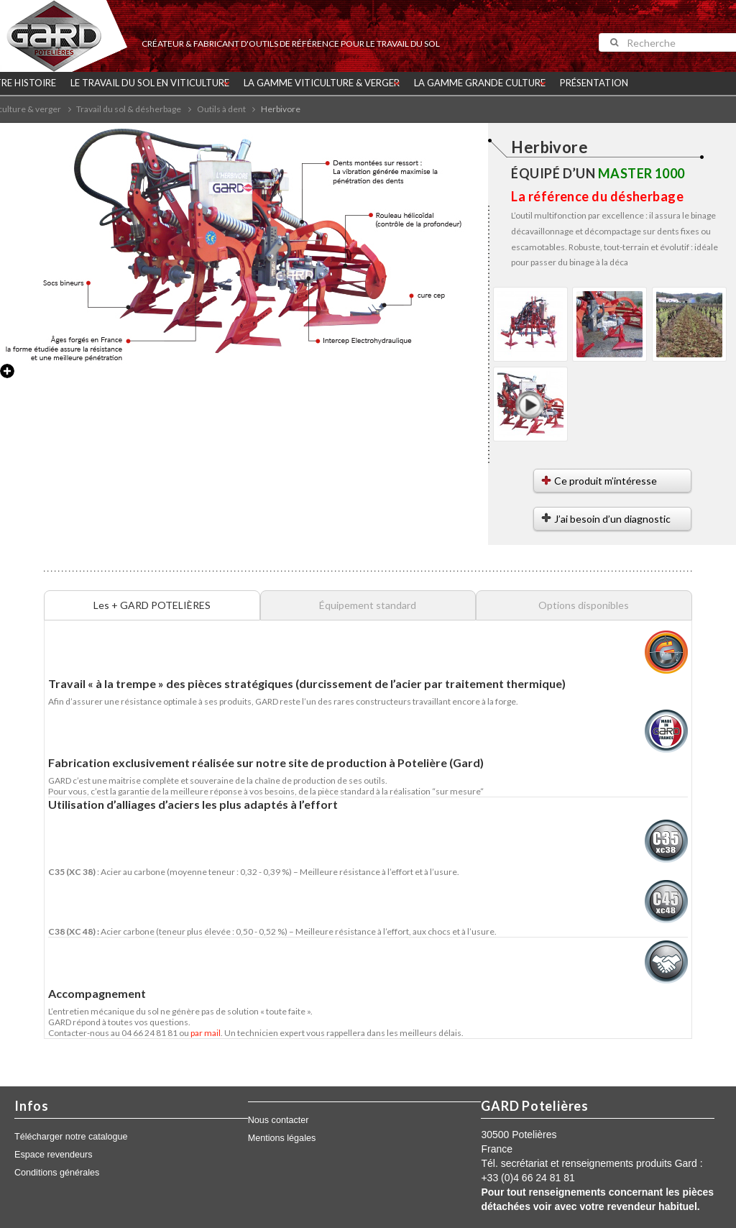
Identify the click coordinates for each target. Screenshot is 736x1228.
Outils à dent (221, 109)
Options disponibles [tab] (583, 605)
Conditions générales (56, 1173)
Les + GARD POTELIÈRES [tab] (152, 605)
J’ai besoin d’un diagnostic (612, 519)
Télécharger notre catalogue (71, 1137)
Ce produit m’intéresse (605, 481)
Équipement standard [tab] (367, 605)
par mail (205, 1032)
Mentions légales (282, 1138)
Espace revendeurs (53, 1155)
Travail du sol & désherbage (128, 109)
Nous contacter (278, 1120)
